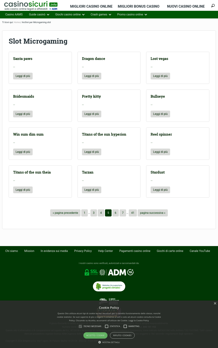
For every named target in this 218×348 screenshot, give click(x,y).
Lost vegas (159, 58)
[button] (109, 342)
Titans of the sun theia (32, 172)
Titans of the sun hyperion (104, 134)
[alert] (109, 324)
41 (132, 214)
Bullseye (158, 96)
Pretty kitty (91, 96)
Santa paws (22, 58)
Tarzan (87, 172)
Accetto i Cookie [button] (95, 335)
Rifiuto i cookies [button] (122, 335)
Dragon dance (93, 58)
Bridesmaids (23, 96)
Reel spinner (161, 134)
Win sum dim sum (28, 134)
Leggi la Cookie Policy (138, 320)
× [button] (215, 303)
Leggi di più (23, 76)
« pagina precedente (65, 214)
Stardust (158, 172)
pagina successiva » (152, 214)
